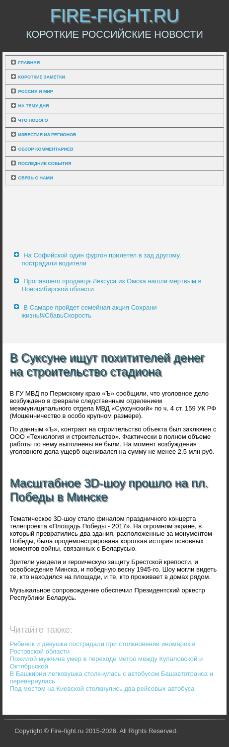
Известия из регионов (47, 134)
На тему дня (33, 105)
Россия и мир (35, 91)
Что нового (33, 120)
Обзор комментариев (46, 149)
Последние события (45, 163)
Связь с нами (35, 177)
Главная (29, 62)
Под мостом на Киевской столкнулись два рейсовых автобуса (102, 688)
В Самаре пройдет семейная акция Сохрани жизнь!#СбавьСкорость (89, 311)
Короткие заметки (41, 77)
